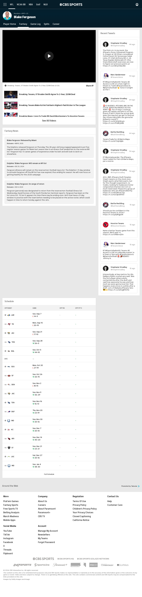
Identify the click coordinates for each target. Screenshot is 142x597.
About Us (42, 501)
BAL (12, 351)
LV (12, 447)
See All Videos (49, 120)
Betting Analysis (11, 512)
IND (12, 420)
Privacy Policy (79, 505)
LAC (12, 456)
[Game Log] (35, 24)
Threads (7, 549)
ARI (13, 438)
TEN (13, 342)
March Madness (11, 516)
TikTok (6, 534)
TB (13, 324)
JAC (12, 333)
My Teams (43, 538)
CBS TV (41, 516)
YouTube (7, 531)
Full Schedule (49, 474)
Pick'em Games (11, 501)
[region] (49, 56)
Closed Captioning (82, 516)
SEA (12, 366)
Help (109, 501)
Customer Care (114, 505)
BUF (13, 411)
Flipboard (8, 553)
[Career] (56, 24)
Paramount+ (44, 512)
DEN (13, 384)
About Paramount (47, 508)
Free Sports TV (10, 508)
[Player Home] (10, 24)
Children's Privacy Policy (85, 508)
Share (88, 86)
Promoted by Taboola (130, 486)
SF (12, 375)
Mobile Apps (9, 520)
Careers (42, 505)
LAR (12, 315)
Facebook (8, 542)
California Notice (81, 520)
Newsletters (44, 534)
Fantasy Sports (10, 505)
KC (12, 429)
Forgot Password (46, 542)
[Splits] (46, 24)
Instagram (8, 538)
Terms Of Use (79, 501)
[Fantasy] (23, 24)
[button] (49, 56)
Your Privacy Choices (83, 512)
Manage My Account (48, 531)
